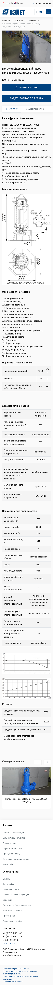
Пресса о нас (9, 916)
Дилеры (6, 879)
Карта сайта (8, 864)
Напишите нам (9, 943)
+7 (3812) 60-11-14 (12, 936)
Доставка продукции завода (16, 859)
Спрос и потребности (12, 848)
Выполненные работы (13, 921)
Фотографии (8, 884)
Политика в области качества (17, 905)
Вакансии (7, 900)
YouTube (10, 3)
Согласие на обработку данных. (16, 971)
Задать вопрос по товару (26, 98)
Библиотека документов (14, 838)
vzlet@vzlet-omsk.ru (12, 955)
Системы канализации (13, 832)
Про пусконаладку (11, 854)
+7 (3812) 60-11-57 (12, 933)
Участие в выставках (13, 910)
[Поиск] (30, 12)
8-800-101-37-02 (43, 4)
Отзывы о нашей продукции (16, 895)
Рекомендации (10, 843)
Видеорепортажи (11, 889)
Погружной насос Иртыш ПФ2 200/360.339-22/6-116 (26, 800)
